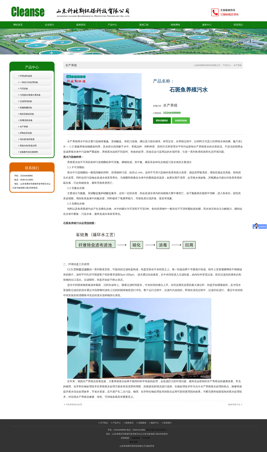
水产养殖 (24, 126)
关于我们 (103, 423)
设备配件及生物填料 (29, 152)
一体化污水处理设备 (29, 82)
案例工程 (144, 24)
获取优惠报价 (162, 120)
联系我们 (238, 24)
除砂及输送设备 (27, 114)
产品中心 (112, 24)
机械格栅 (136, 438)
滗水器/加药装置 (27, 139)
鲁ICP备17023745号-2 (156, 430)
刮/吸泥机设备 (26, 120)
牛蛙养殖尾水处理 (74, 404)
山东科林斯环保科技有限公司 (207, 65)
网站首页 (18, 24)
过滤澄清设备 (26, 101)
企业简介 (49, 24)
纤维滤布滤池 (26, 76)
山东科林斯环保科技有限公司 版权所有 (137, 446)
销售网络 (175, 24)
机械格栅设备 (26, 107)
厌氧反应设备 (26, 133)
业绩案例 (141, 423)
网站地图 (134, 442)
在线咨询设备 (181, 120)
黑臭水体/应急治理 (28, 145)
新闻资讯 (80, 24)
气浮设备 (24, 88)
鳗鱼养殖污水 (234, 404)
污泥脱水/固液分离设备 (30, 95)
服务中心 (206, 24)
